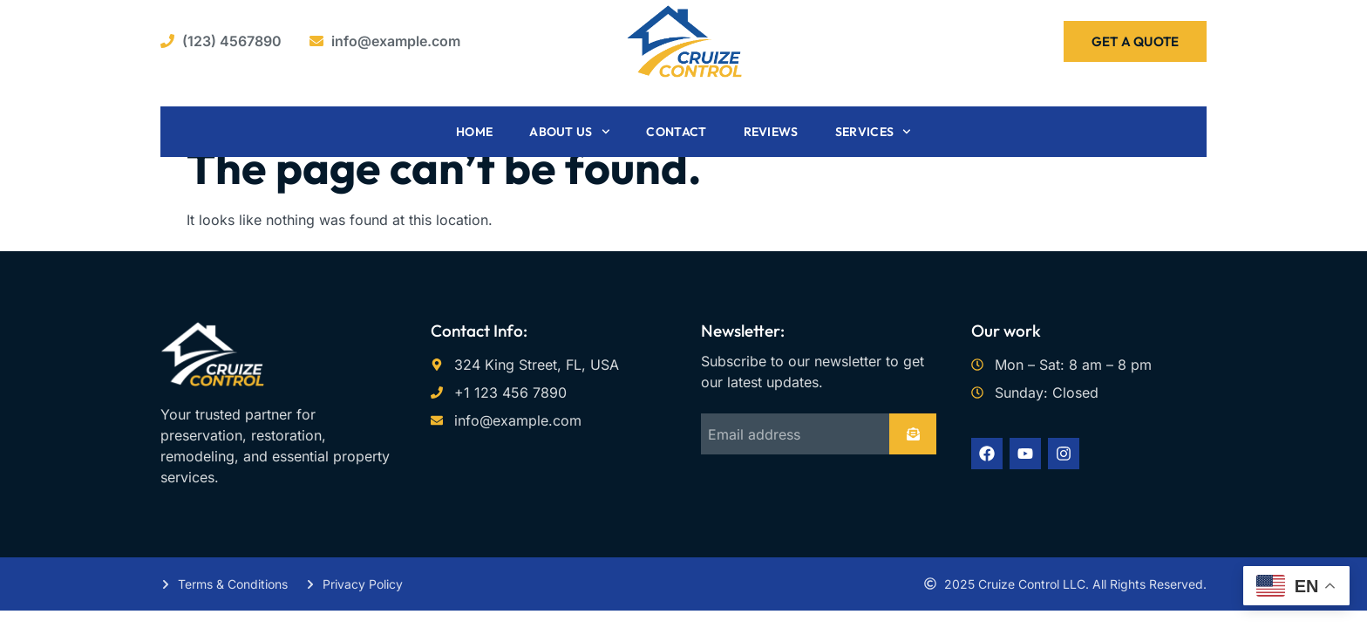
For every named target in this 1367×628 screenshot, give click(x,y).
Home (474, 132)
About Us (569, 132)
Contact (676, 132)
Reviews (771, 132)
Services (873, 132)
